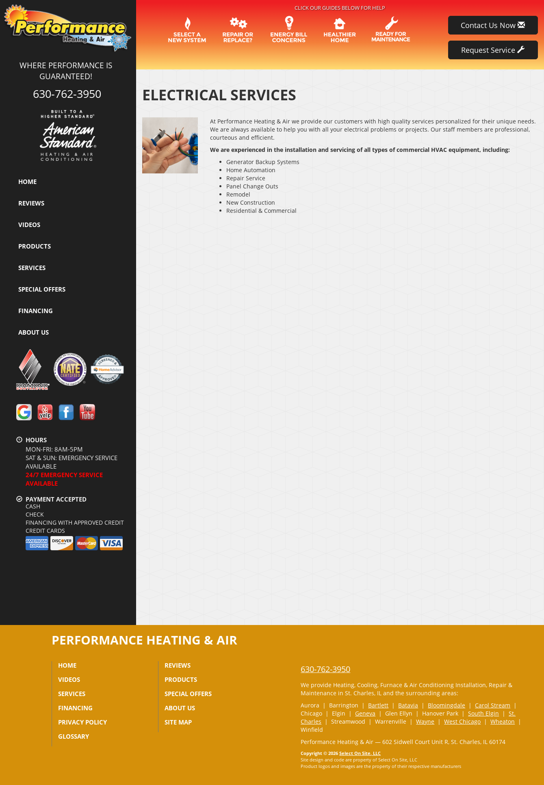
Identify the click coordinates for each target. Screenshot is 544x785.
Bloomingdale (446, 705)
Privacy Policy (82, 722)
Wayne (425, 721)
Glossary (73, 736)
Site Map (178, 722)
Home (27, 181)
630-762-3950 (325, 669)
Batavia (408, 705)
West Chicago (462, 721)
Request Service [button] (492, 50)
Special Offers (41, 289)
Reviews (31, 203)
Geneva (365, 713)
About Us (33, 332)
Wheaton (502, 721)
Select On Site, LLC (360, 753)
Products (34, 246)
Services (32, 268)
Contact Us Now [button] (493, 25)
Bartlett (378, 705)
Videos (29, 225)
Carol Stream (492, 705)
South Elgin (483, 713)
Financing (35, 311)
